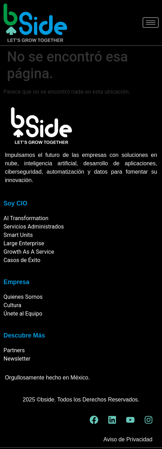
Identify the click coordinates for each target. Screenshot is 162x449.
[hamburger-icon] (151, 22)
